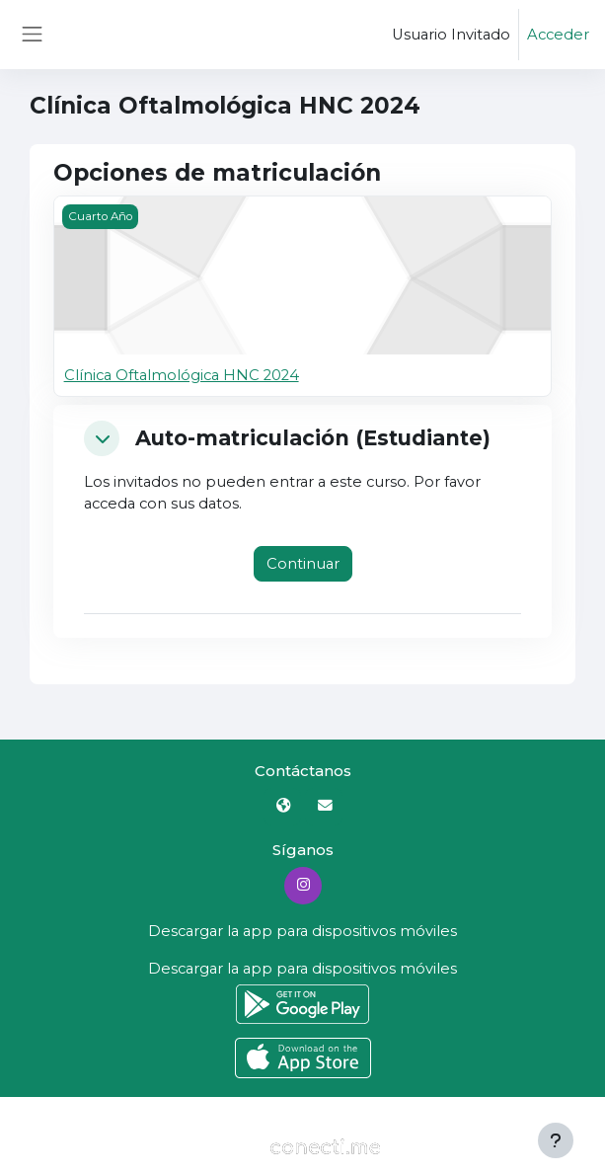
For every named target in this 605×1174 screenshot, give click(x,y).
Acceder (558, 34)
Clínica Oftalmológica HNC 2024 (181, 375)
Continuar (303, 564)
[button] (101, 438)
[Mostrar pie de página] (555, 1140)
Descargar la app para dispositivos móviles (302, 931)
